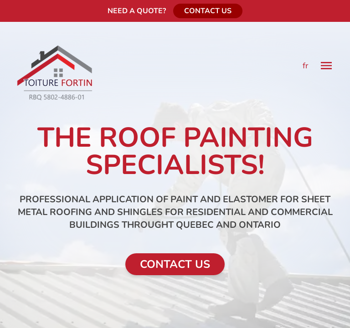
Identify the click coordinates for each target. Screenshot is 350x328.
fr (305, 65)
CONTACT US (208, 11)
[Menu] (326, 65)
